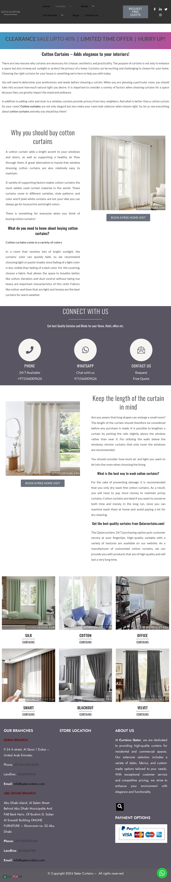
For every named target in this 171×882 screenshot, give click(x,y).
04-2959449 (27, 774)
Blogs (76, 15)
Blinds (89, 6)
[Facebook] (155, 9)
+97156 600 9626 (26, 764)
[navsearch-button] (120, 807)
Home (46, 6)
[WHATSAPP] (85, 350)
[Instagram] (160, 14)
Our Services (54, 15)
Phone (29, 366)
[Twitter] (166, 9)
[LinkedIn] (160, 9)
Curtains (65, 6)
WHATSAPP (85, 366)
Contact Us (91, 15)
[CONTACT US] (141, 350)
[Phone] (29, 350)
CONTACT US (141, 366)
